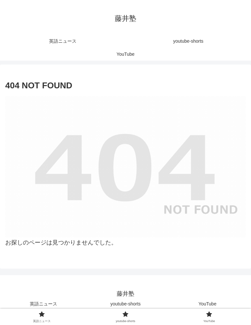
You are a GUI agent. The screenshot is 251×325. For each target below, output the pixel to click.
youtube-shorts (125, 303)
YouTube (207, 303)
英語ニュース (43, 303)
